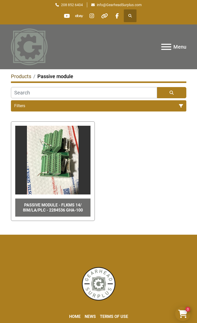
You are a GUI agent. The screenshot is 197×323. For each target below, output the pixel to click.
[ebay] (79, 15)
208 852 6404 (72, 5)
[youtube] (66, 15)
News (90, 316)
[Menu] (166, 47)
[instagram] (92, 15)
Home (75, 316)
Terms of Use (114, 316)
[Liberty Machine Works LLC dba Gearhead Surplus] (99, 283)
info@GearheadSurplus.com (119, 5)
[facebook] (118, 15)
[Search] (84, 92)
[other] (105, 15)
